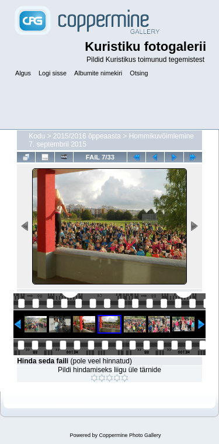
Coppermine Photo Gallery (130, 435)
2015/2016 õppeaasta (87, 136)
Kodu (37, 136)
